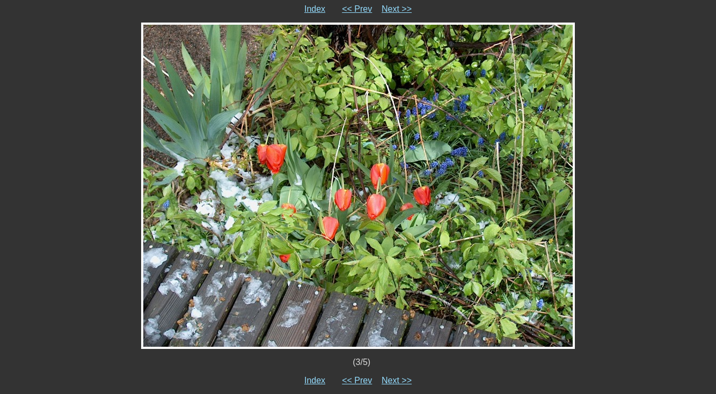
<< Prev (357, 8)
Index (314, 8)
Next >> (397, 8)
